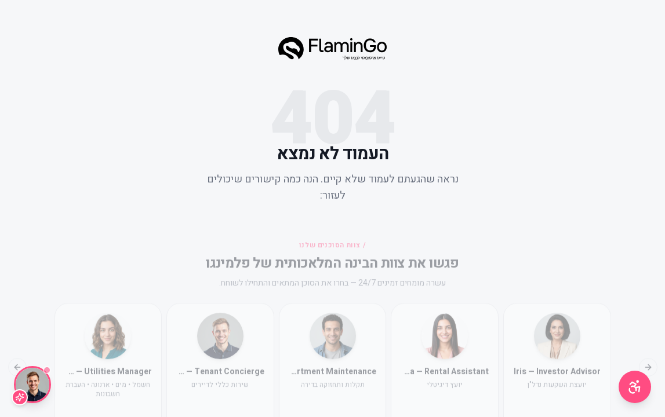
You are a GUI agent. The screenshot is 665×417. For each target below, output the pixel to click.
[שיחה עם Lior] (32, 384)
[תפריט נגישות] (635, 387)
